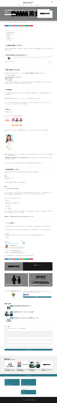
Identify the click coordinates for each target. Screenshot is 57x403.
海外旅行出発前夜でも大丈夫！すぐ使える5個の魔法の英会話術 (22, 370)
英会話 (11, 14)
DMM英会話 (7, 35)
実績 (22, 382)
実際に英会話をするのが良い (9, 33)
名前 (5, 338)
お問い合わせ (24, 393)
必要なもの (8, 37)
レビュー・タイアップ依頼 (25, 384)
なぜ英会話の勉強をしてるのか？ (10, 32)
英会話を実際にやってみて (9, 38)
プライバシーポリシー (9, 382)
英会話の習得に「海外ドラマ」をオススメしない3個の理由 (24, 311)
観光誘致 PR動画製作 (25, 388)
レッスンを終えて (8, 40)
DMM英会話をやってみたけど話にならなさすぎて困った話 (20, 21)
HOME (6, 21)
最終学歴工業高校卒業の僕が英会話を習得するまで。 (23, 305)
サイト (5, 345)
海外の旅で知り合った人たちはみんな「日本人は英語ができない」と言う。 (26, 317)
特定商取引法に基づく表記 (9, 384)
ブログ (9, 21)
